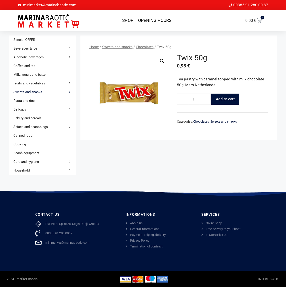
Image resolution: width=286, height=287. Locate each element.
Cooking (19, 144)
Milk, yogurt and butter (30, 75)
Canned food (22, 136)
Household (44, 170)
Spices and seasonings (44, 127)
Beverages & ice (44, 48)
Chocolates (145, 47)
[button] (162, 61)
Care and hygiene (44, 161)
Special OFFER (24, 40)
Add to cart (225, 99)
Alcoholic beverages (44, 57)
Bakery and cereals (27, 118)
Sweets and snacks (117, 47)
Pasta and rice (24, 101)
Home (94, 47)
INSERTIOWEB (268, 279)
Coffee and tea (24, 66)
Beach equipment (26, 153)
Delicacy (44, 109)
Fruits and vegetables (44, 83)
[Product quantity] (193, 99)
